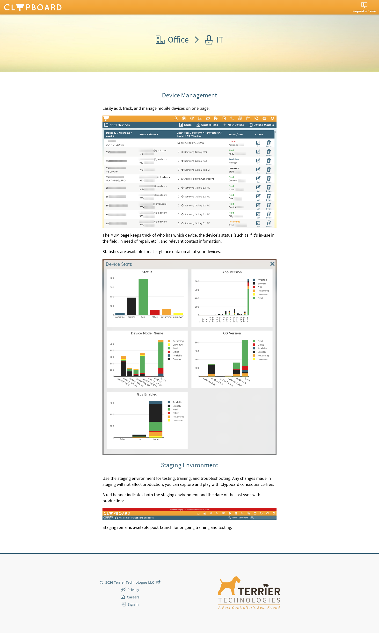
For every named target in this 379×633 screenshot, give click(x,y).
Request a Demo (364, 11)
